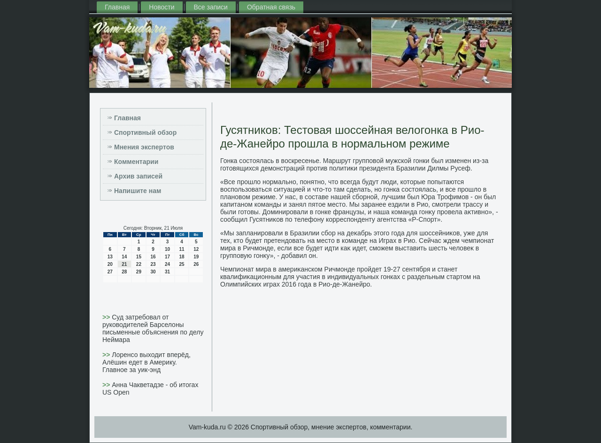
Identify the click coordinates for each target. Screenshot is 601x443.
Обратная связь (271, 7)
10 (167, 249)
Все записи (211, 7)
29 (138, 271)
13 (110, 256)
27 (110, 271)
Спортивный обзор (145, 132)
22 (138, 264)
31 (167, 271)
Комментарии (136, 161)
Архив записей (138, 176)
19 (196, 256)
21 (124, 264)
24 (167, 264)
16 (152, 256)
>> (107, 317)
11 (182, 249)
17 (167, 256)
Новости (161, 7)
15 (138, 256)
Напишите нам (137, 190)
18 (182, 256)
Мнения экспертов (144, 147)
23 (152, 264)
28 (124, 271)
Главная (117, 7)
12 (196, 249)
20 (110, 264)
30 (152, 271)
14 (124, 256)
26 (196, 264)
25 (182, 264)
